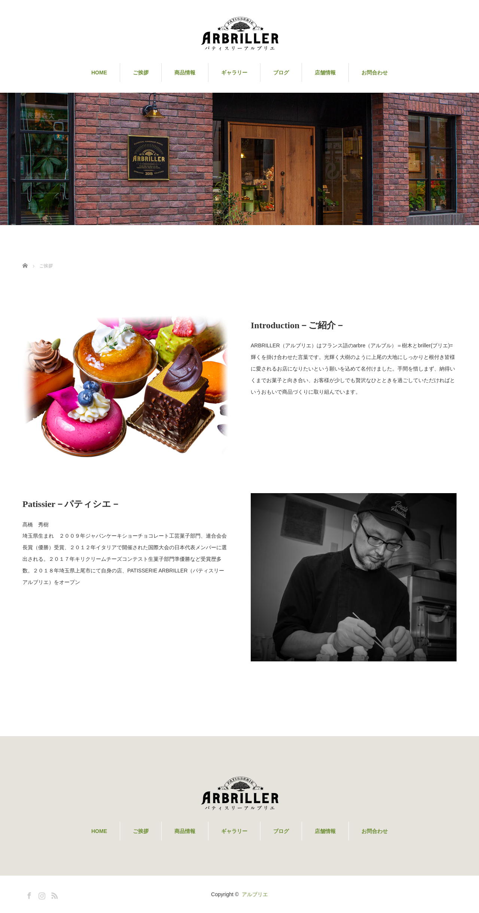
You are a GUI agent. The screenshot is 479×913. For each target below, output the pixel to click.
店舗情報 (325, 73)
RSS (53, 894)
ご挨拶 (141, 73)
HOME (99, 73)
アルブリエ (255, 894)
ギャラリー (234, 73)
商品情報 (184, 73)
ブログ (281, 73)
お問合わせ (374, 73)
